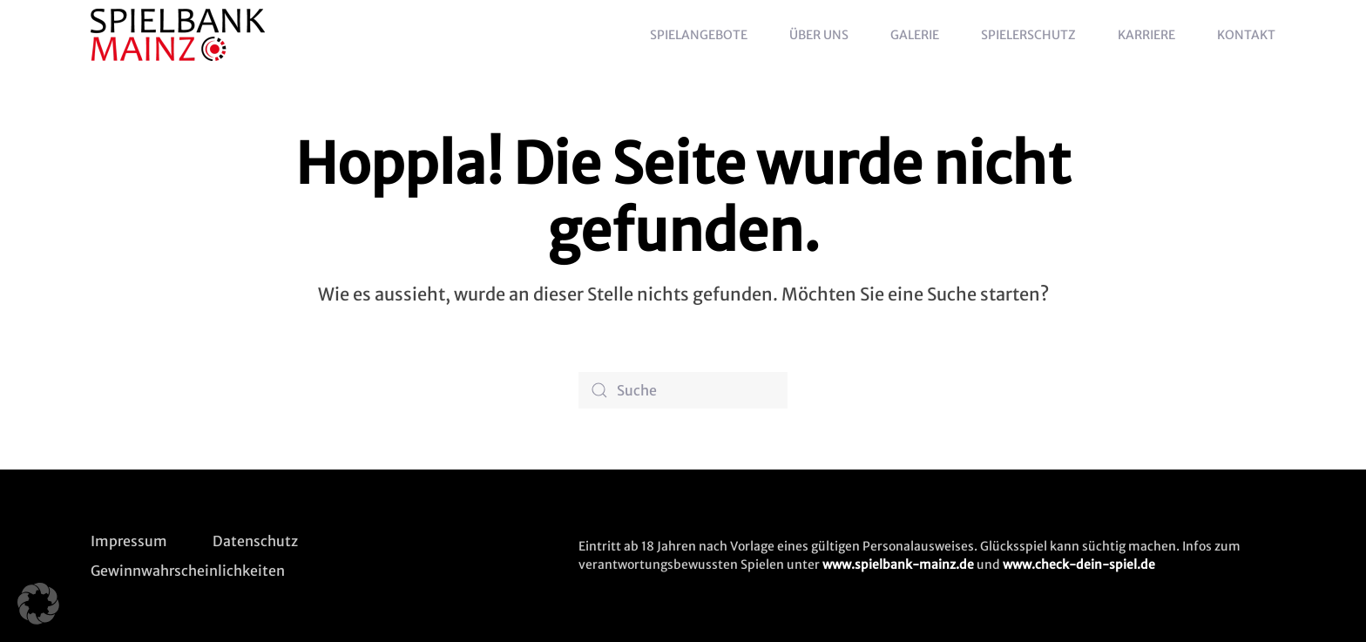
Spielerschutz (1028, 35)
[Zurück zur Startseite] (180, 35)
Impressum (129, 541)
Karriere (1146, 35)
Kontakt (1246, 35)
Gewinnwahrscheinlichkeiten (188, 570)
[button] (38, 603)
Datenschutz (255, 541)
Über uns (819, 35)
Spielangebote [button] (698, 35)
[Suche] (683, 390)
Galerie (914, 35)
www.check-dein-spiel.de (1079, 564)
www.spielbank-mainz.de (898, 564)
